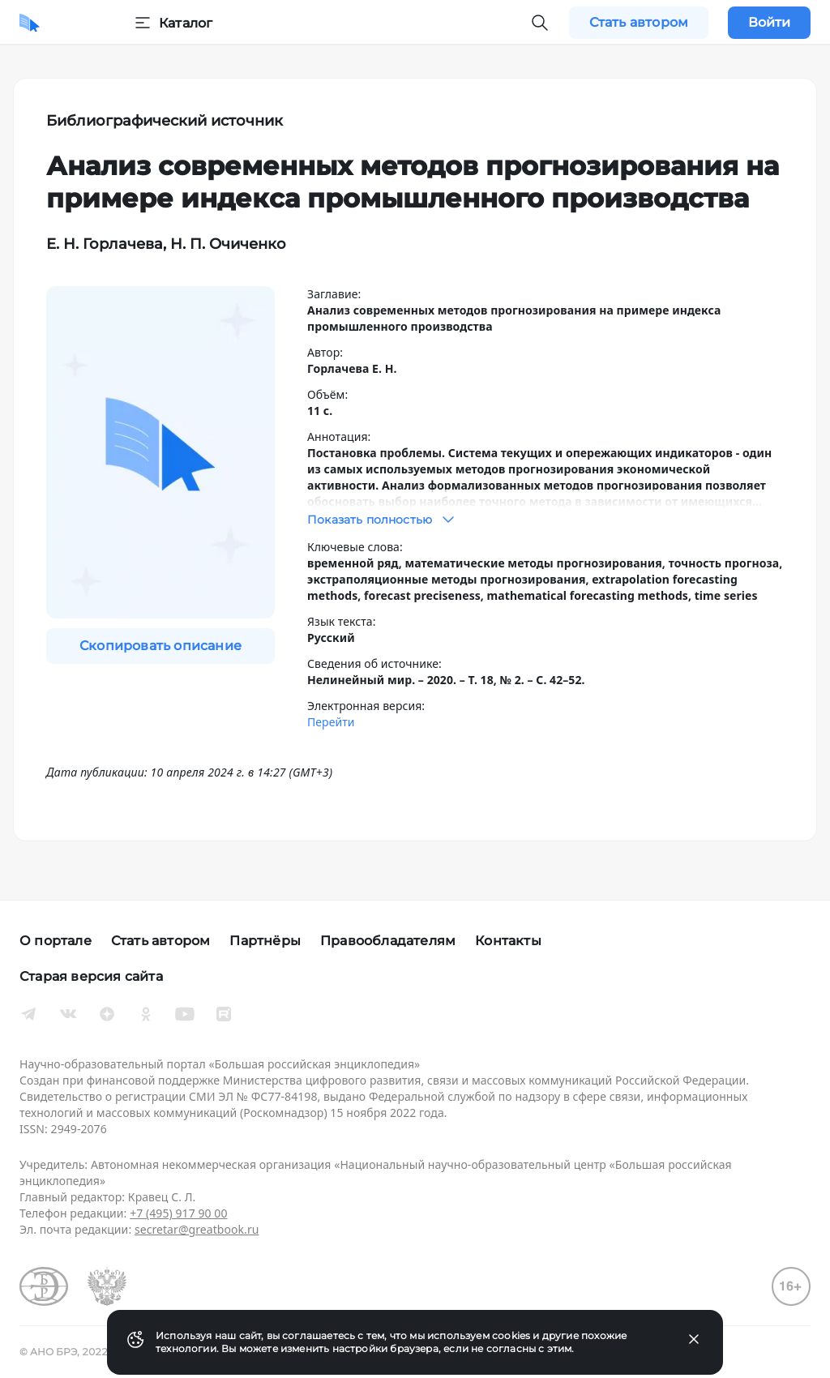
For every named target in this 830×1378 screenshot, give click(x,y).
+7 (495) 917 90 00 (178, 1213)
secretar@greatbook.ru (197, 1229)
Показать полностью (382, 519)
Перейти (331, 722)
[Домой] (29, 22)
